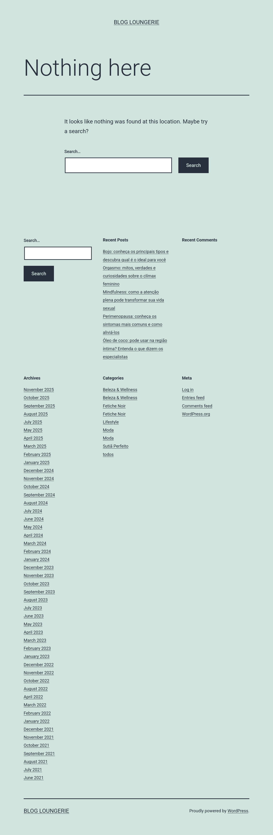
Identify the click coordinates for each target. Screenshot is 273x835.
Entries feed (193, 397)
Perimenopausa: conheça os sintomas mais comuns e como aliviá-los (132, 324)
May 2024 (33, 527)
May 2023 (33, 624)
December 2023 (39, 567)
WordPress (238, 810)
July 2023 (33, 607)
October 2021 (36, 745)
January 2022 (36, 721)
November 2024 (39, 478)
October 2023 (36, 583)
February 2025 (37, 454)
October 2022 (36, 680)
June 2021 (34, 777)
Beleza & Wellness (120, 389)
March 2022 (35, 704)
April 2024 (33, 535)
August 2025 (36, 413)
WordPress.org (196, 413)
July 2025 (33, 422)
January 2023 (36, 656)
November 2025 (39, 389)
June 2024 (34, 518)
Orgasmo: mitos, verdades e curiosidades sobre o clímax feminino (129, 275)
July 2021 (33, 769)
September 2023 (39, 591)
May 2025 (33, 430)
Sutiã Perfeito (115, 446)
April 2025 (33, 438)
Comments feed (197, 405)
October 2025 (36, 397)
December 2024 (39, 470)
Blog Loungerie (136, 22)
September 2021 (39, 753)
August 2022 (36, 688)
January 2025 (36, 462)
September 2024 (39, 494)
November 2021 (39, 737)
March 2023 (35, 640)
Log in (188, 389)
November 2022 (39, 672)
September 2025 (39, 405)
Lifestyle (111, 422)
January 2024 (36, 559)
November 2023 (39, 575)
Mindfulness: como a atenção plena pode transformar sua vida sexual (133, 299)
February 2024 (37, 551)
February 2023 (37, 648)
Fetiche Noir (114, 405)
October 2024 (36, 486)
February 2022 (37, 713)
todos (108, 454)
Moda (108, 430)
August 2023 (36, 599)
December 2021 (39, 729)
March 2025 (35, 446)
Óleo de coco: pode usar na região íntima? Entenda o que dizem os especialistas (135, 348)
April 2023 (33, 632)
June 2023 (34, 615)
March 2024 (35, 543)
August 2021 (36, 761)
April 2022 (33, 696)
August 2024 (36, 502)
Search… (72, 151)
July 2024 (33, 510)
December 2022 (39, 664)
